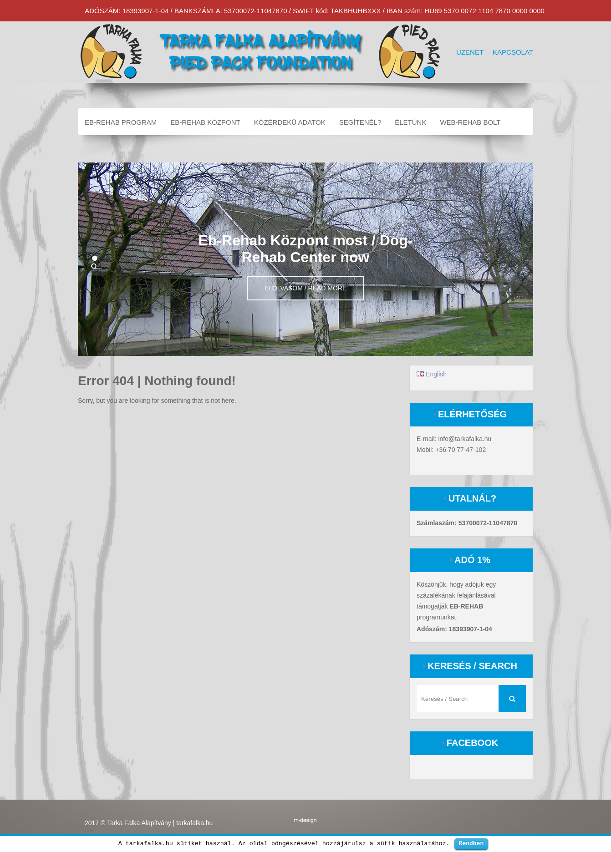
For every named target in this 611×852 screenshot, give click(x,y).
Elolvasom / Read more (306, 288)
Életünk (410, 122)
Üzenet (470, 52)
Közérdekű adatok (290, 122)
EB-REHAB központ (205, 122)
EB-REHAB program (121, 122)
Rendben (471, 843)
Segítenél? (360, 122)
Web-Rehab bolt (470, 122)
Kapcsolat (513, 52)
